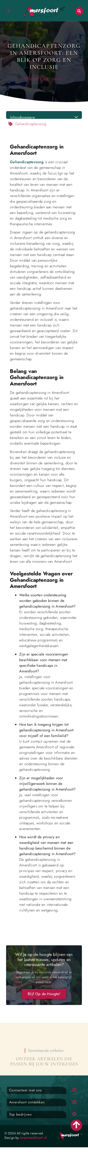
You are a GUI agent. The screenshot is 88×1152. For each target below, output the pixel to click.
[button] (79, 11)
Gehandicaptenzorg (26, 162)
